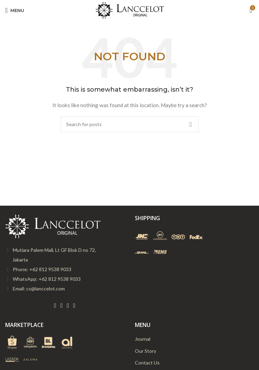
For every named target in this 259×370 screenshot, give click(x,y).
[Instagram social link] (68, 305)
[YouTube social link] (74, 305)
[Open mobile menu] (15, 10)
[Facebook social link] (55, 305)
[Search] (130, 124)
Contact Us (147, 363)
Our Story (145, 351)
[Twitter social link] (61, 305)
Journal (142, 339)
